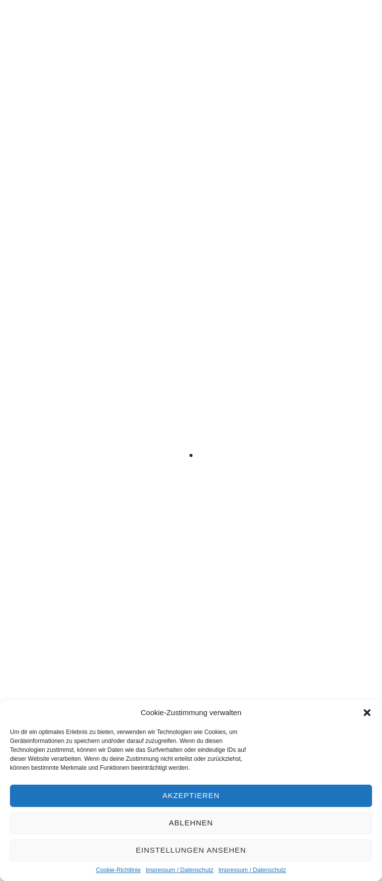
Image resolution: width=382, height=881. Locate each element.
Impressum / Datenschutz (179, 870)
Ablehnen (191, 822)
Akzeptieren (190, 795)
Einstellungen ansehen (191, 850)
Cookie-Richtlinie (118, 870)
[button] (367, 713)
